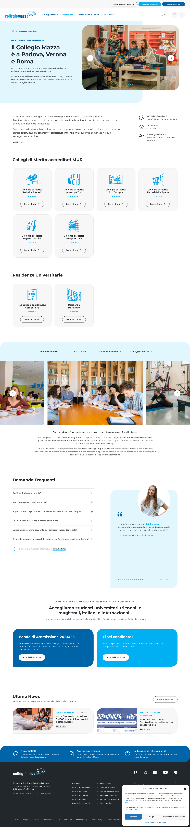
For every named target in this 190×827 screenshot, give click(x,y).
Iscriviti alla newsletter (123, 4)
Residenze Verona (79, 791)
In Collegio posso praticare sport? (30, 502)
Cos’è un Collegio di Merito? (27, 493)
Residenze (67, 15)
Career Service (106, 803)
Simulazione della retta (109, 799)
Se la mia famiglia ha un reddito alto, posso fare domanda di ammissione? (51, 539)
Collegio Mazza (50, 15)
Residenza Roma (79, 799)
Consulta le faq (59, 549)
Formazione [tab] (79, 351)
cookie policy (130, 800)
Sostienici (109, 15)
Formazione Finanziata (109, 791)
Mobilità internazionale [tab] (110, 351)
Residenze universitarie (82, 787)
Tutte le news (165, 699)
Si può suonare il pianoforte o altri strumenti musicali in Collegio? (47, 511)
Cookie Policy (149, 822)
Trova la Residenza (150, 4)
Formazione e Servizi (88, 15)
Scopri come (40, 757)
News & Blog (105, 783)
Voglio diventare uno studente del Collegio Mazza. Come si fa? (45, 530)
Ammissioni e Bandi (81, 803)
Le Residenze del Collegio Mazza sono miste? (36, 521)
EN (182, 15)
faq (150, 754)
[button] (185, 788)
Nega (151, 816)
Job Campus (152, 524)
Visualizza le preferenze (173, 816)
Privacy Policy (160, 822)
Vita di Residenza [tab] (49, 351)
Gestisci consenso (113, 820)
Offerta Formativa (107, 787)
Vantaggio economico (109, 795)
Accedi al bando (173, 4)
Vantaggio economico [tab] (141, 351)
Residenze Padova (80, 795)
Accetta (133, 816)
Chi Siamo (76, 783)
